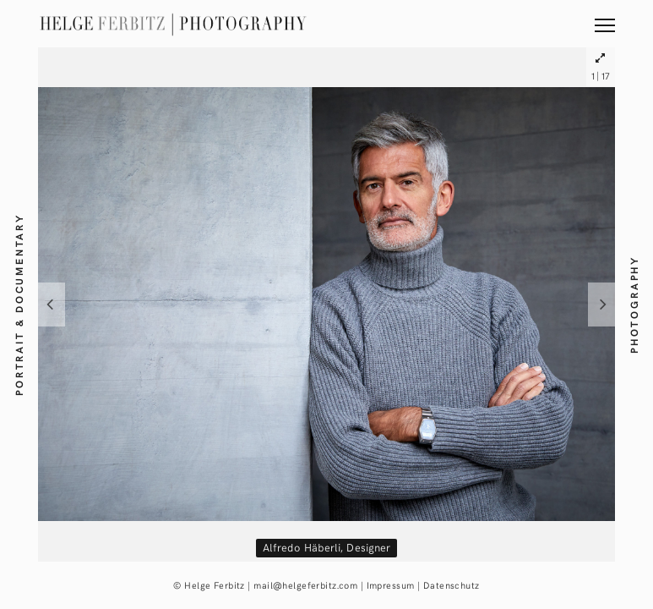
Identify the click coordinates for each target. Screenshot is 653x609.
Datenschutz (451, 585)
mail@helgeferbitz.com (305, 585)
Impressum (391, 585)
